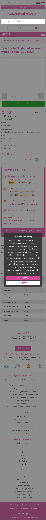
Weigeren (23, 283)
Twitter (23, 514)
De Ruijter (23, 461)
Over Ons (23, 477)
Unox (23, 455)
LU (23, 449)
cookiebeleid (28, 273)
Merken (23, 446)
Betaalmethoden (23, 483)
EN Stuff (43, 3)
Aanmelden (23, 7)
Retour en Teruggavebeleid (23, 489)
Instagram (19, 514)
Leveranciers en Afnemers (23, 492)
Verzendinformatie (23, 486)
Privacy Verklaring (23, 495)
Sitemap (34, 508)
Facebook (27, 514)
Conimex (23, 458)
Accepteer (23, 278)
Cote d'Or (23, 464)
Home (6, 39)
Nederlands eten (23, 443)
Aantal (14, 96)
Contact (23, 474)
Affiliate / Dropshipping (23, 498)
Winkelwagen (36, 28)
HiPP (23, 452)
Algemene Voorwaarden (18, 508)
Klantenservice (23, 480)
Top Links (6, 2)
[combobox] (23, 21)
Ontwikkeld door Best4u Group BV (23, 518)
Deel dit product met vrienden (17, 154)
